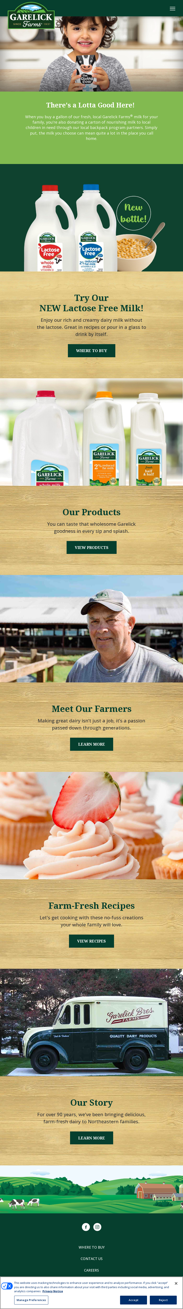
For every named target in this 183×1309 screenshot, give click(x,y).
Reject (163, 1301)
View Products (91, 547)
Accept (133, 1301)
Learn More (91, 744)
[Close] (176, 1284)
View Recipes (91, 941)
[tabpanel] (91, 54)
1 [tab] (92, 83)
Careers (91, 1270)
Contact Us (92, 1258)
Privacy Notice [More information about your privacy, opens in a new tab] (52, 1292)
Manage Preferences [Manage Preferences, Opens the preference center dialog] (31, 1301)
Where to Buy (91, 350)
